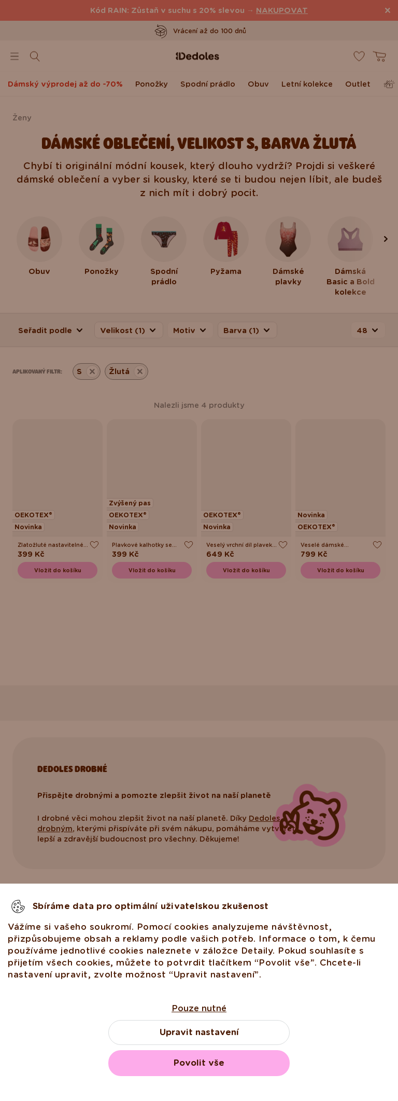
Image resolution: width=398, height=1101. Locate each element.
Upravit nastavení (199, 1032)
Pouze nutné (199, 1008)
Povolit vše (199, 1063)
